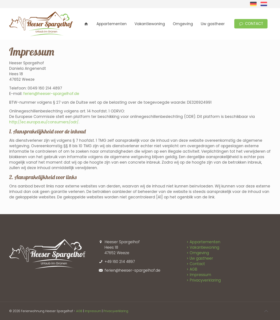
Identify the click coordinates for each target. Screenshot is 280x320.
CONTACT (251, 23)
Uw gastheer (201, 258)
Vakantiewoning (204, 247)
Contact (197, 263)
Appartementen (205, 242)
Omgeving (199, 252)
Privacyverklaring (205, 280)
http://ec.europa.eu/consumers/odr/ (44, 122)
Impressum (200, 274)
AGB (193, 269)
